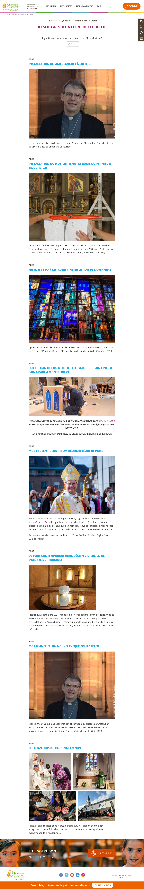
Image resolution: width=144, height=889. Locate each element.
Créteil (93, 21)
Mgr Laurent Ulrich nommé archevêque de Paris (66, 451)
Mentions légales (125, 875)
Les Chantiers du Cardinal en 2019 (55, 748)
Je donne (132, 6)
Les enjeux (51, 6)
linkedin (78, 875)
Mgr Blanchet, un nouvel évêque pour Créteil (64, 646)
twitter (67, 875)
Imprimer (73, 44)
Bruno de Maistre (106, 420)
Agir (99, 6)
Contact (114, 875)
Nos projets (66, 6)
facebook (61, 875)
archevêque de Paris (39, 522)
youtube (72, 875)
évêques (52, 21)
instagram (83, 875)
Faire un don (105, 853)
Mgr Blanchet (65, 21)
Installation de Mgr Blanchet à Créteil (59, 64)
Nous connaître (84, 6)
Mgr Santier (81, 21)
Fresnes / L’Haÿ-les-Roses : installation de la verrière (70, 269)
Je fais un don (102, 885)
